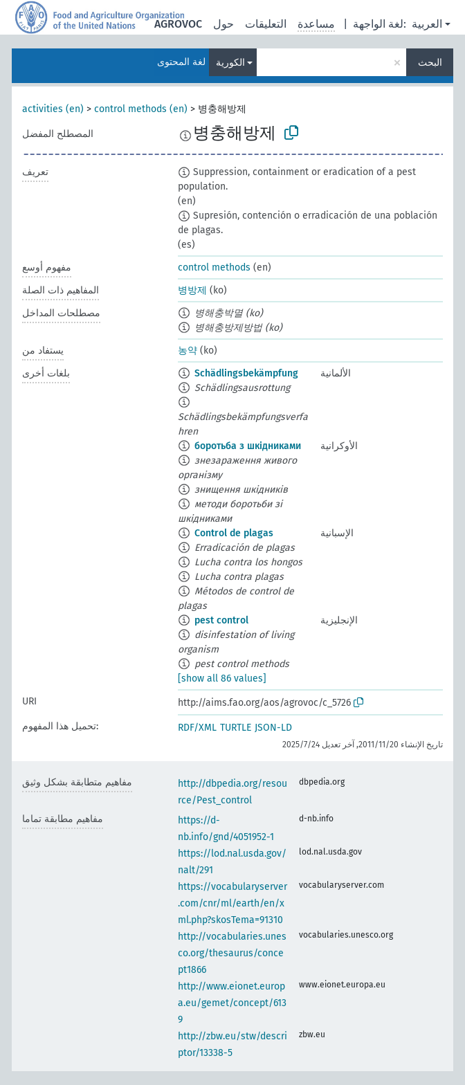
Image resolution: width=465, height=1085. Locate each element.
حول (223, 23)
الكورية (230, 63)
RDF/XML (197, 727)
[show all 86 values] (222, 678)
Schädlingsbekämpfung (246, 373)
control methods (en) (141, 109)
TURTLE (235, 727)
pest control (221, 620)
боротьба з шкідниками (247, 446)
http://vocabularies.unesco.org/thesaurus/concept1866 (232, 953)
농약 (187, 350)
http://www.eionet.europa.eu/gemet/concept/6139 (232, 1003)
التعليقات (265, 23)
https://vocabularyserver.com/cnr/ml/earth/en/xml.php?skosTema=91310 (232, 903)
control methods (214, 267)
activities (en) (53, 109)
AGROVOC (178, 23)
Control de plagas (233, 533)
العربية (427, 23)
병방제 (192, 290)
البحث (430, 63)
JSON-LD (273, 727)
